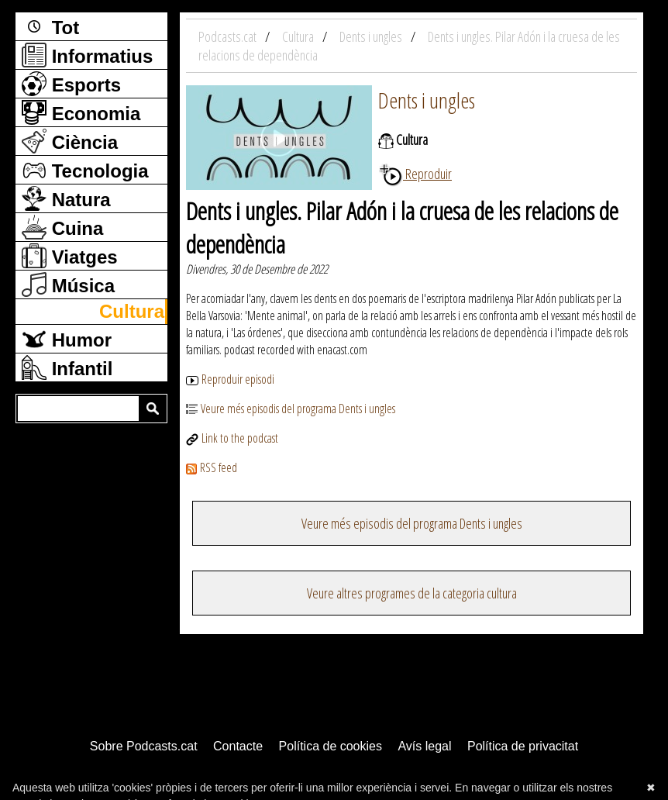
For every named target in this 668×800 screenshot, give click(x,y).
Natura (66, 198)
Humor (67, 338)
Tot (50, 26)
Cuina (62, 227)
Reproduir (415, 173)
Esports (71, 83)
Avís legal (424, 746)
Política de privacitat (522, 746)
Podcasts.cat (228, 36)
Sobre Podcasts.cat (144, 746)
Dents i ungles (426, 100)
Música (68, 284)
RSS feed (211, 467)
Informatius (87, 55)
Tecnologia (85, 169)
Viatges (70, 255)
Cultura (131, 311)
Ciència (70, 141)
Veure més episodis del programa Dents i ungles (290, 408)
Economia (81, 112)
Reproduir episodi (230, 379)
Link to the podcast (239, 438)
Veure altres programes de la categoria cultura (412, 593)
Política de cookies (330, 746)
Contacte (238, 746)
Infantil (67, 367)
